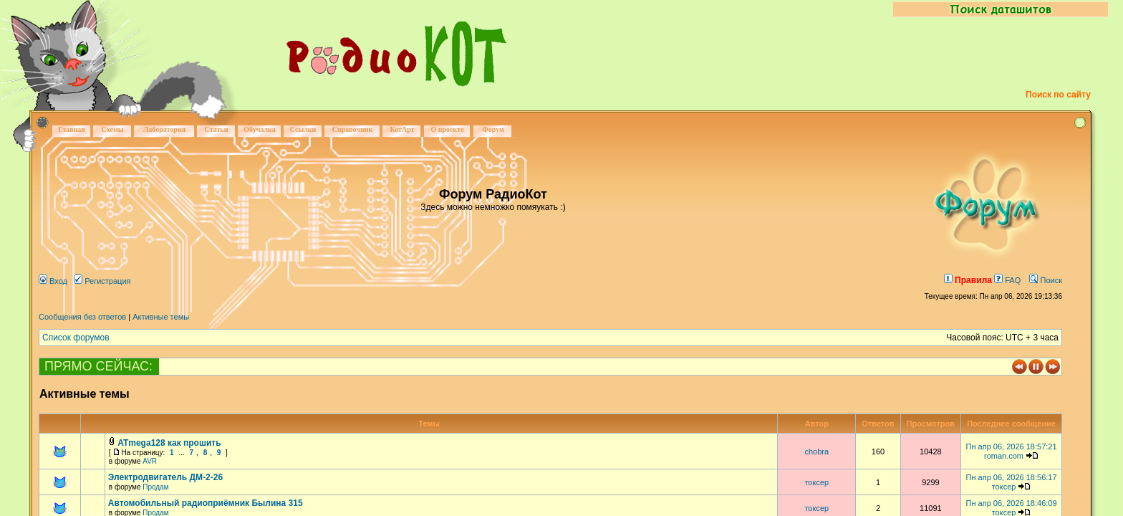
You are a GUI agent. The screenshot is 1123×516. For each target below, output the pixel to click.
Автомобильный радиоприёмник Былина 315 (205, 503)
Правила (968, 280)
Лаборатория (164, 129)
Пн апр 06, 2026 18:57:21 (1011, 446)
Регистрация (102, 281)
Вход (53, 281)
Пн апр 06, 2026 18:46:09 (1011, 503)
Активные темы (160, 316)
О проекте (446, 129)
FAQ (1007, 280)
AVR (150, 461)
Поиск (1045, 280)
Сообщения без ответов (82, 316)
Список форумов (76, 338)
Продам (155, 487)
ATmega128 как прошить (169, 443)
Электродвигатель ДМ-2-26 (165, 477)
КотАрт (402, 129)
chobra (816, 451)
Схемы (112, 129)
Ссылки (303, 129)
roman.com (1003, 456)
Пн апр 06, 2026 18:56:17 (1011, 477)
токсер (816, 482)
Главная (71, 129)
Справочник (352, 129)
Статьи (216, 129)
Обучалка (259, 129)
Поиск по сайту (1058, 95)
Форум (493, 129)
